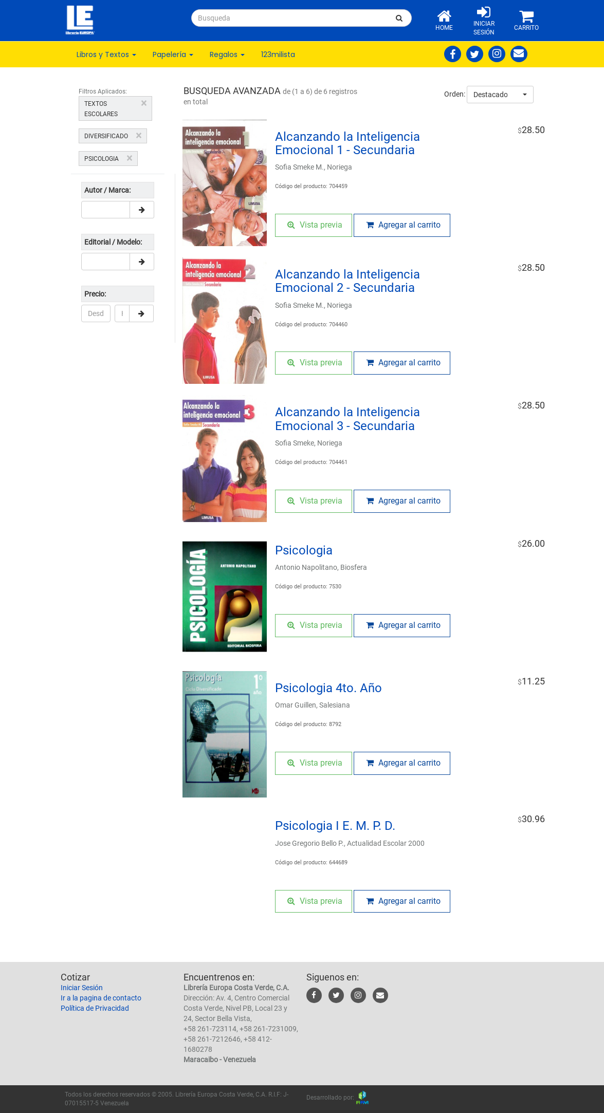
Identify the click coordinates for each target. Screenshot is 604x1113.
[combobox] (500, 94)
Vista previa (314, 225)
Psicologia (304, 550)
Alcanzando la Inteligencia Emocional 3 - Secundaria (347, 419)
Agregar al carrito (403, 225)
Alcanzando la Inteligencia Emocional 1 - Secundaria (347, 143)
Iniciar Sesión (82, 988)
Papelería (173, 54)
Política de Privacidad (95, 1008)
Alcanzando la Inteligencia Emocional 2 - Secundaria (347, 281)
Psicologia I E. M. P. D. (335, 826)
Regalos (227, 54)
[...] (289, 18)
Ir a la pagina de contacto (101, 998)
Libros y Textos (106, 54)
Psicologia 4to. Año (328, 688)
